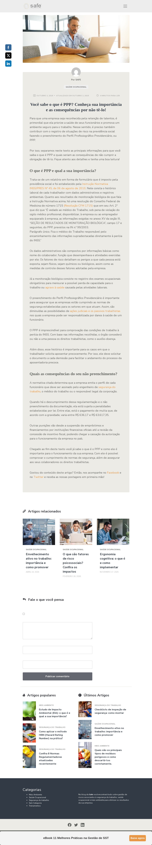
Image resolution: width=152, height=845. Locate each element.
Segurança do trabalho (52, 727)
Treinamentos (35, 806)
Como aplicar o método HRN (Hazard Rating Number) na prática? (53, 735)
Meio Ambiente (46, 705)
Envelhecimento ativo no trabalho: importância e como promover (39, 560)
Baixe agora (138, 838)
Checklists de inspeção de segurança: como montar (110, 711)
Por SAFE (76, 79)
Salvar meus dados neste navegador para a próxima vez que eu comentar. (58, 614)
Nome (26, 644)
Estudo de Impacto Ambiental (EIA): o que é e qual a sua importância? (54, 713)
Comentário (29, 620)
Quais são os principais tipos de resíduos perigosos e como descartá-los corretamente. (108, 757)
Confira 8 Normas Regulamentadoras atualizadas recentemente (50, 759)
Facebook (113, 472)
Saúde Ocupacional (76, 87)
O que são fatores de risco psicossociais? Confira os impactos (76, 563)
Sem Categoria (35, 803)
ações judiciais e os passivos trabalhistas (95, 311)
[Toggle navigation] (125, 6)
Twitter (38, 477)
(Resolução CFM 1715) (78, 205)
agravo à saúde (54, 287)
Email (25, 659)
